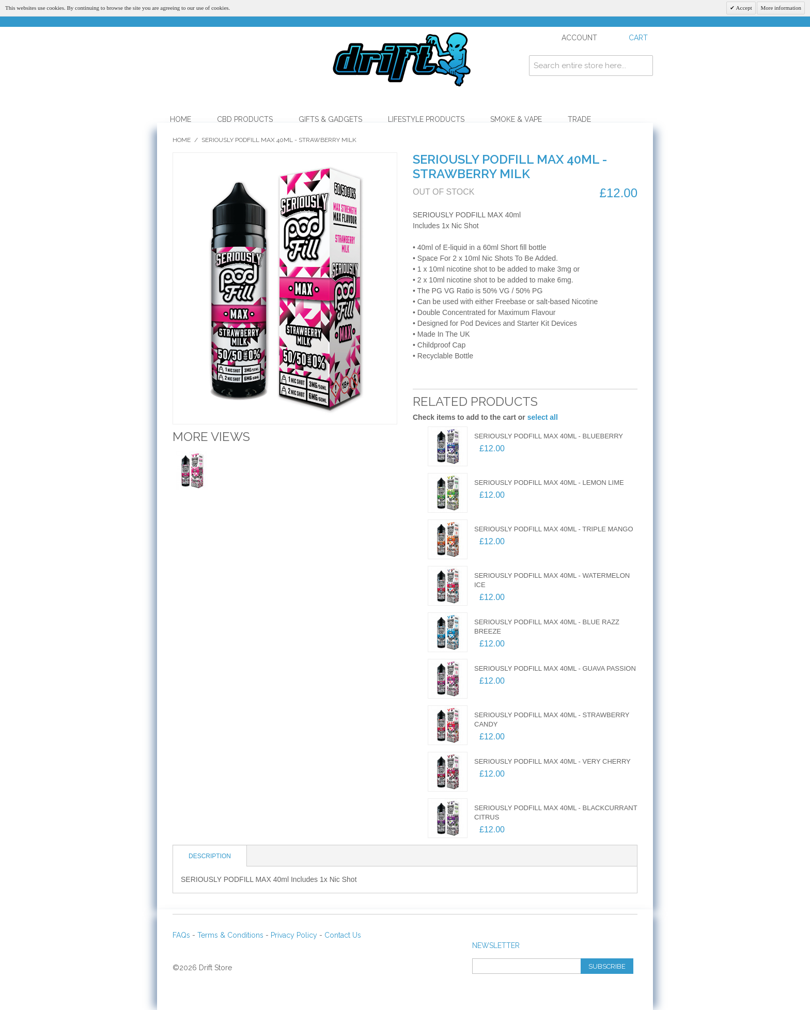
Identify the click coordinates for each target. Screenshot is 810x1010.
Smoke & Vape (516, 119)
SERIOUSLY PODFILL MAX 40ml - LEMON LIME (549, 482)
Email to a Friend (431, 378)
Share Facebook (451, 378)
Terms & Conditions (230, 935)
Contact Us (342, 935)
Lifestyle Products (426, 119)
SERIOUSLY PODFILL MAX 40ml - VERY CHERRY (552, 761)
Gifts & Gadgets (330, 119)
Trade (579, 119)
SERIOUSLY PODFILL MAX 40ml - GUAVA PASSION (555, 668)
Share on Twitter (472, 378)
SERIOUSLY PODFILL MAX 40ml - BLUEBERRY (548, 436)
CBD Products (245, 119)
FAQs (181, 935)
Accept (743, 8)
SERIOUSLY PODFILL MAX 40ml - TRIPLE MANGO (553, 529)
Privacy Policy (294, 935)
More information (780, 8)
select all (542, 417)
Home (180, 119)
